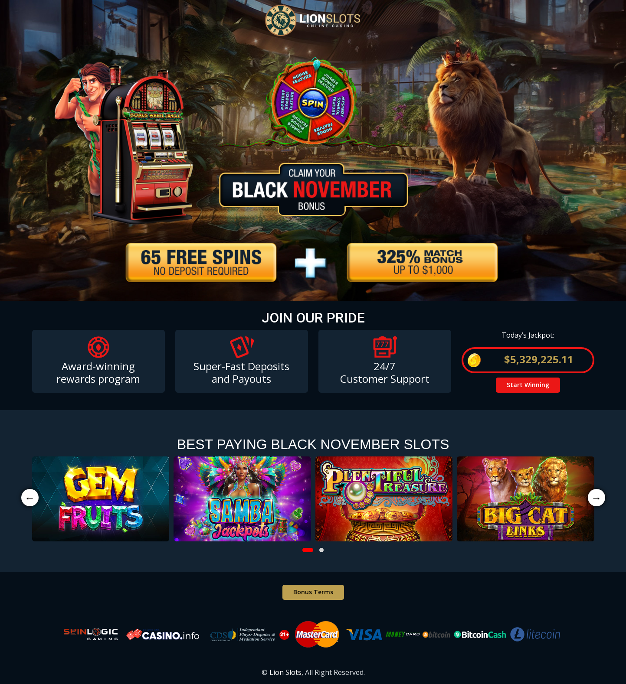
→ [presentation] (596, 497)
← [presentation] (30, 497)
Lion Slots (285, 672)
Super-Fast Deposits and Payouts (241, 372)
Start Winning (528, 385)
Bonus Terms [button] (313, 592)
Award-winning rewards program (98, 372)
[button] (307, 550)
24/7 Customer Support (384, 372)
